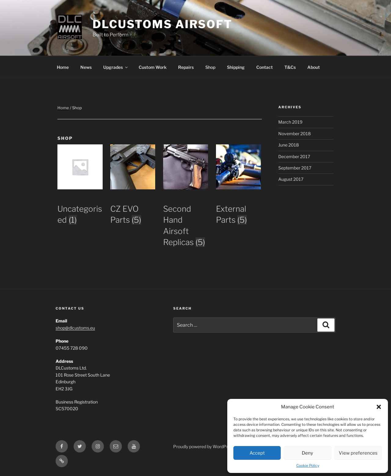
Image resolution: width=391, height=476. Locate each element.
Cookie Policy (307, 465)
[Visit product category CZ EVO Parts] (132, 205)
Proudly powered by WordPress (204, 446)
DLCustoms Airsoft (162, 24)
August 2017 (290, 179)
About (313, 67)
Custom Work (152, 67)
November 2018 (294, 133)
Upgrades (116, 67)
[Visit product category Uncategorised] (80, 205)
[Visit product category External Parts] (238, 205)
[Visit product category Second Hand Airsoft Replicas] (185, 216)
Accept (257, 453)
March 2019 (290, 122)
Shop (210, 67)
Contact (264, 67)
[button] (379, 407)
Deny (307, 453)
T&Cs (290, 67)
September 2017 (294, 167)
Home (63, 67)
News (86, 67)
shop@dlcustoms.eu (75, 327)
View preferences (358, 453)
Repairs (186, 67)
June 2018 (288, 144)
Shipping (236, 67)
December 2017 (294, 156)
